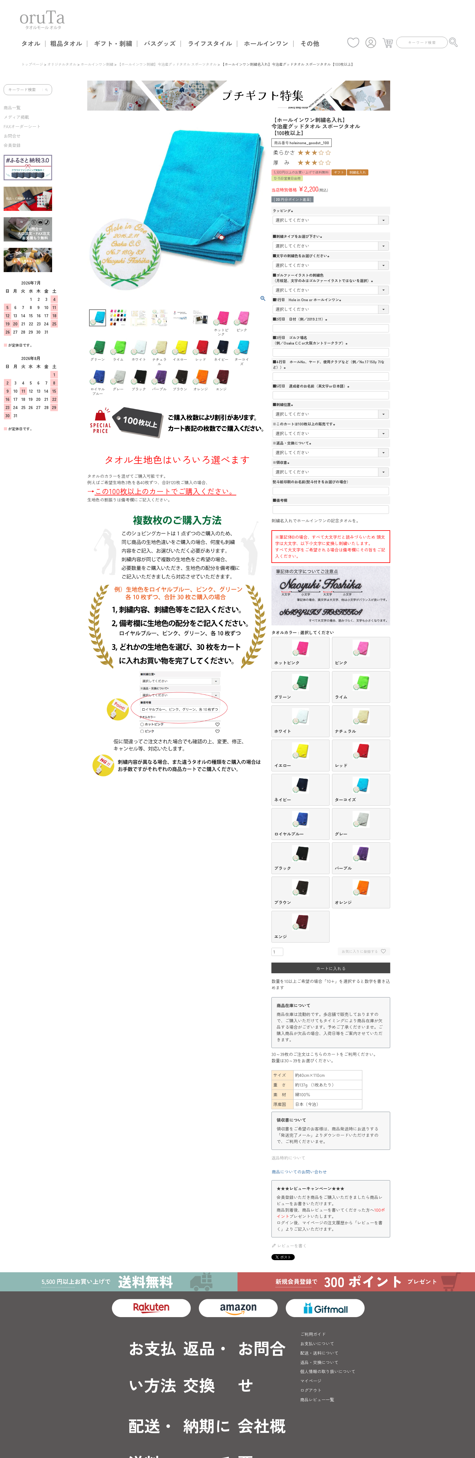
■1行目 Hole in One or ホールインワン (308, 299)
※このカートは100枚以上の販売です (305, 423)
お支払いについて (317, 1343)
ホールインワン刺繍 (97, 64)
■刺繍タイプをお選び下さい (298, 236)
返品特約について (288, 1158)
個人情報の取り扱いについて (327, 1371)
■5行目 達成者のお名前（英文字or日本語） (312, 385)
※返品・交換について (293, 442)
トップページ (32, 64)
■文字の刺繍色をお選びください (302, 255)
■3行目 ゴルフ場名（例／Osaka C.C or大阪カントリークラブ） (311, 340)
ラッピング (283, 210)
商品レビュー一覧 (317, 1399)
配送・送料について (319, 1353)
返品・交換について (319, 1362)
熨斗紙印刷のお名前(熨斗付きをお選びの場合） (311, 481)
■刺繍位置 (283, 404)
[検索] (45, 89)
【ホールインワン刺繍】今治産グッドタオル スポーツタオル (167, 64)
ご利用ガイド (313, 1334)
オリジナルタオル (61, 64)
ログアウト (310, 1390)
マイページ (310, 1381)
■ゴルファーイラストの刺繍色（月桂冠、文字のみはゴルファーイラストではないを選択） (323, 277)
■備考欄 (280, 500)
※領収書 (282, 462)
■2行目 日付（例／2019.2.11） (301, 318)
